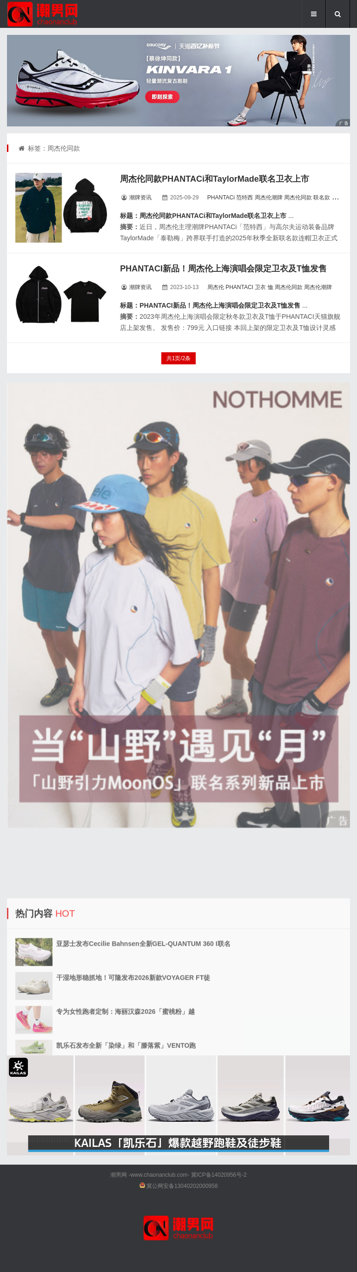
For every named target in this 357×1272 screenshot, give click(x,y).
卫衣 (337, 197)
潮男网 (118, 1175)
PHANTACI (239, 287)
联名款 (321, 197)
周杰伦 (215, 287)
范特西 (244, 197)
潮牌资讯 (140, 197)
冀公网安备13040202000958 (182, 1186)
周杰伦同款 (298, 197)
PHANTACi (221, 197)
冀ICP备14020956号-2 (219, 1175)
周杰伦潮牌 (269, 197)
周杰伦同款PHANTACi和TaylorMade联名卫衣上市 (214, 179)
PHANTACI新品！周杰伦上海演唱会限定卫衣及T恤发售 (223, 268)
